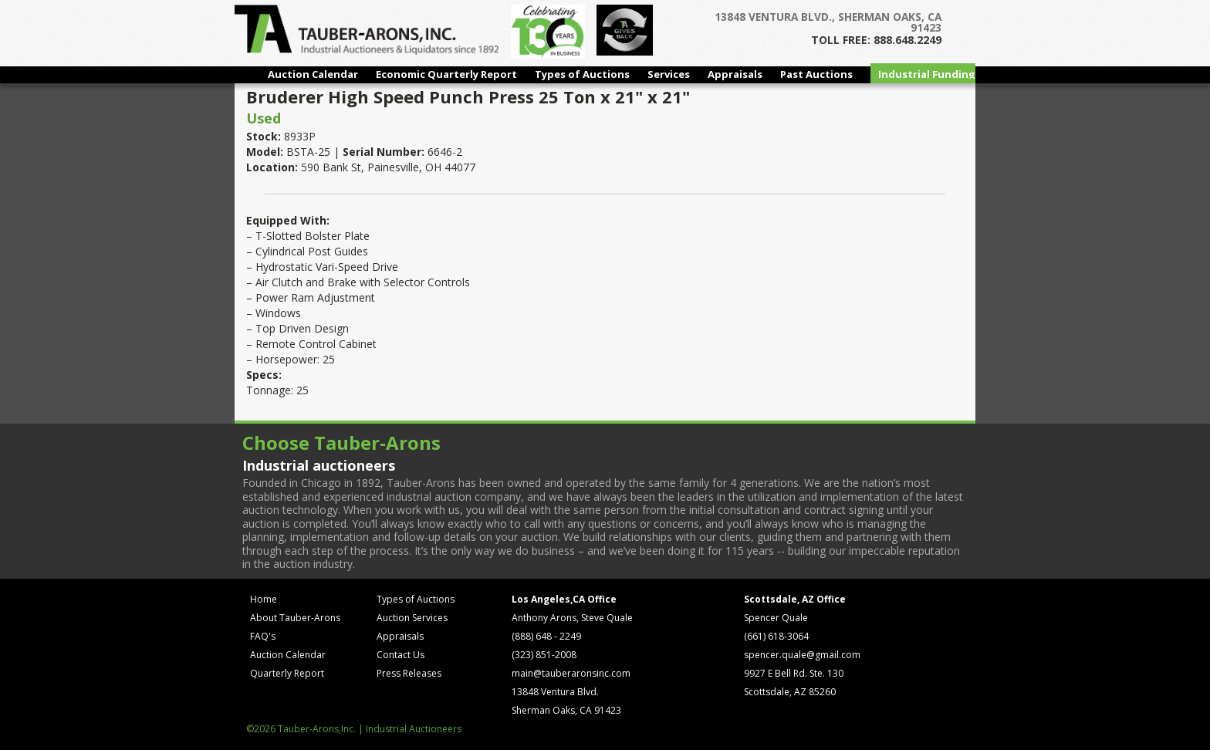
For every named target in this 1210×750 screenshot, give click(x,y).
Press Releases (409, 673)
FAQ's (262, 636)
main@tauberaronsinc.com (571, 673)
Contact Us (400, 654)
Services (668, 74)
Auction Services (412, 617)
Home (263, 599)
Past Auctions (816, 74)
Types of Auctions (582, 74)
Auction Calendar (313, 74)
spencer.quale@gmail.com (802, 654)
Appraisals (735, 74)
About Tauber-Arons (295, 617)
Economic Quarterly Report (446, 74)
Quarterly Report (287, 673)
